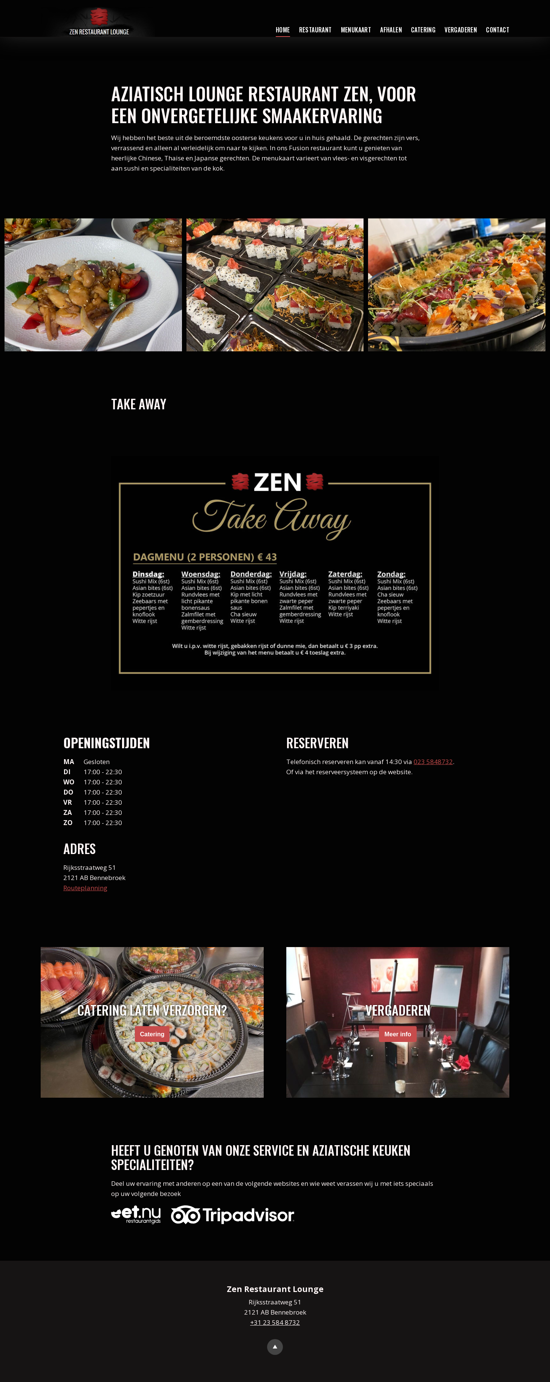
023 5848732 (433, 761)
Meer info (397, 1034)
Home (283, 29)
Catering (423, 29)
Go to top (275, 1347)
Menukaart (356, 29)
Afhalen (391, 29)
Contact (497, 29)
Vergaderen (461, 29)
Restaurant (315, 29)
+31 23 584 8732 (275, 1322)
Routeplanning (85, 887)
